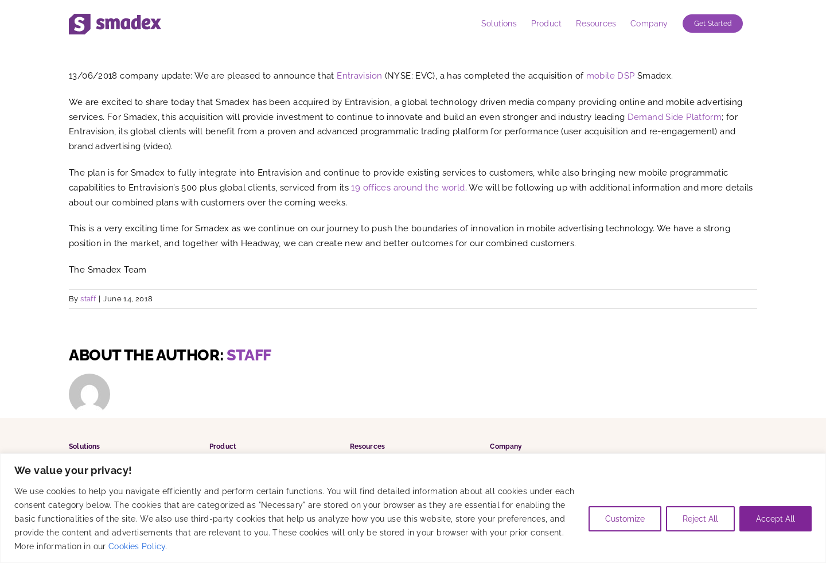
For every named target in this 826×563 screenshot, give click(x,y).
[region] (413, 508)
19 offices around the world (408, 188)
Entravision (359, 76)
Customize (625, 518)
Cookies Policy (136, 546)
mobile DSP (610, 76)
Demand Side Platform (675, 117)
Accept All (775, 518)
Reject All (700, 518)
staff (88, 298)
